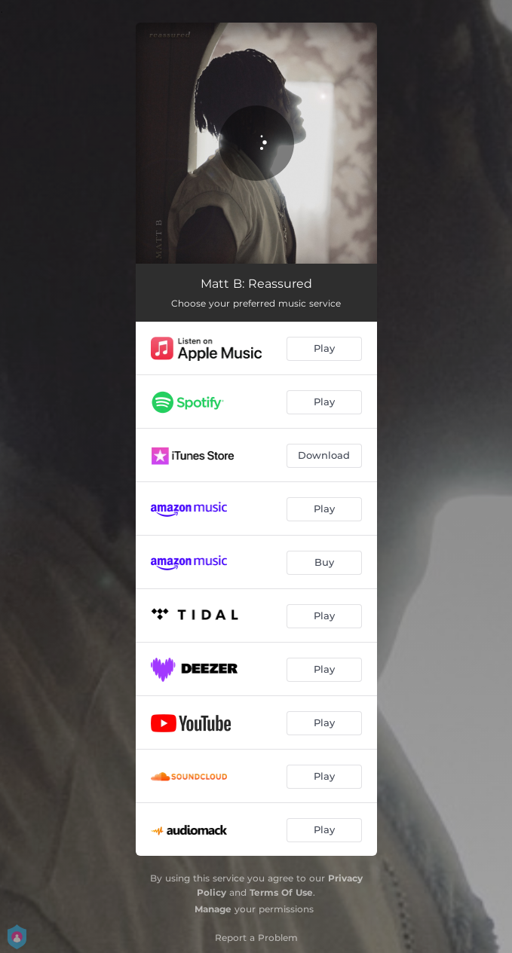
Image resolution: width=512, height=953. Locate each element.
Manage (213, 909)
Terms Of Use (281, 892)
